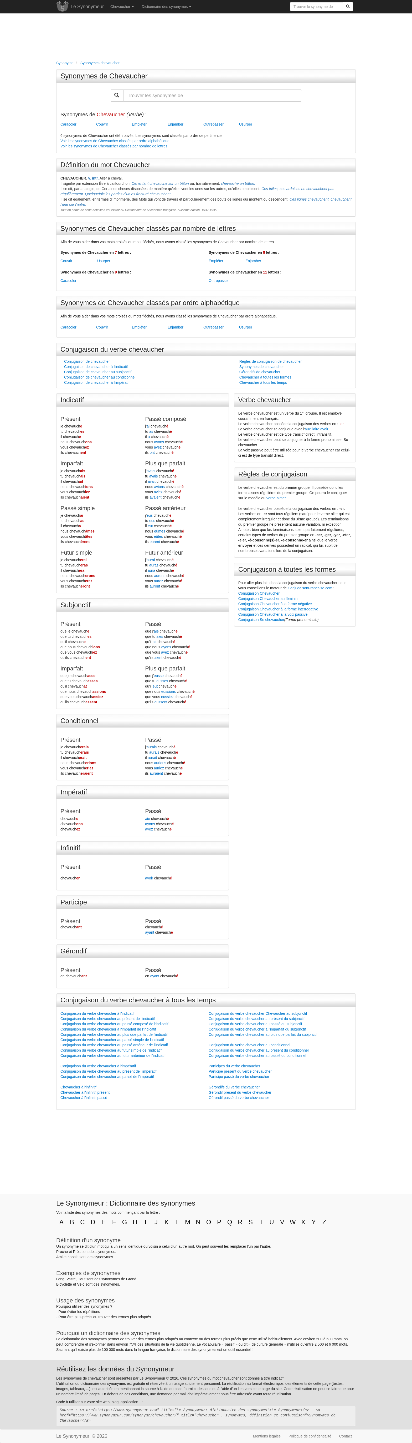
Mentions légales (267, 1436)
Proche (62, 1252)
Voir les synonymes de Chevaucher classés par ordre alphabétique (114, 141)
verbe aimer (276, 498)
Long (60, 1279)
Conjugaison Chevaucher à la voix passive (273, 614)
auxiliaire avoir (316, 429)
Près (77, 1252)
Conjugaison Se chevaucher (261, 620)
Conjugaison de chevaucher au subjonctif (97, 372)
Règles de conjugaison (272, 474)
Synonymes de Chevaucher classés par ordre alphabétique (150, 303)
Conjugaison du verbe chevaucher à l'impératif (98, 1066)
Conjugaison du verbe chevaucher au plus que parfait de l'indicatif (114, 1034)
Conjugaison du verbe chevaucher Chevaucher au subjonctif (258, 1013)
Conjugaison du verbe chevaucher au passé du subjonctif (255, 1024)
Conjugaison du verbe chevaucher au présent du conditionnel (259, 1050)
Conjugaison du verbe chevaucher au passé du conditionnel (257, 1055)
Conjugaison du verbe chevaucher (112, 349)
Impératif (73, 792)
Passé (153, 624)
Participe (73, 902)
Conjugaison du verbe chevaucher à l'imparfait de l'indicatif (108, 1029)
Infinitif (70, 848)
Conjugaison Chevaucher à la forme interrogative (278, 609)
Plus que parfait (165, 463)
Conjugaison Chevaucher (259, 593)
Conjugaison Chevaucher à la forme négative (275, 604)
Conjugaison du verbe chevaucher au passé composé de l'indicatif (114, 1024)
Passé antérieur (165, 508)
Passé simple (77, 508)
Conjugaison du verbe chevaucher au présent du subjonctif (257, 1019)
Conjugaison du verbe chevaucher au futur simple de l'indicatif (111, 1050)
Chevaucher (122, 6)
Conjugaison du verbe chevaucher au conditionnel (249, 1045)
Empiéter (139, 124)
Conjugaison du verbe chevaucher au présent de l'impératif (108, 1071)
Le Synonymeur (87, 6)
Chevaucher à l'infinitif (78, 1087)
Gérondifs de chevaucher (259, 372)
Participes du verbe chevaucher (234, 1066)
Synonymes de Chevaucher (104, 76)
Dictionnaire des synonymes (166, 6)
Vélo (80, 1284)
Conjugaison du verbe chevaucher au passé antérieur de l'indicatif (114, 1045)
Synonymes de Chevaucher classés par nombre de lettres (148, 228)
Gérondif (73, 951)
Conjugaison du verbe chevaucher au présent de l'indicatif (107, 1019)
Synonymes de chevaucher (261, 367)
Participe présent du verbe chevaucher (240, 1071)
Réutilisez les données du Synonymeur (115, 1369)
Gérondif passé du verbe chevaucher (239, 1098)
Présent (70, 419)
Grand (131, 1279)
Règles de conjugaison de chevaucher (270, 361)
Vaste (71, 1279)
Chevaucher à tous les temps (263, 382)
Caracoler (68, 124)
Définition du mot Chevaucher (105, 165)
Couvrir (102, 124)
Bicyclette (64, 1284)
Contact (345, 1436)
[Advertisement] (206, 36)
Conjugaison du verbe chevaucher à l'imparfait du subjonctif (257, 1029)
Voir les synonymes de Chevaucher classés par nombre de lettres (113, 146)
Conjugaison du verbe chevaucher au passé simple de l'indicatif (112, 1040)
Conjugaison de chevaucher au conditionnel (100, 377)
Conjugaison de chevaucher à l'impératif (97, 382)
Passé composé (165, 419)
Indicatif (72, 400)
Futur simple (76, 552)
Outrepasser (213, 124)
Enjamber (175, 124)
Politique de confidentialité (310, 1436)
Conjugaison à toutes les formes (287, 569)
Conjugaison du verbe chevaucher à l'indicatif (97, 1013)
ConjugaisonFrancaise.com (310, 588)
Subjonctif (75, 605)
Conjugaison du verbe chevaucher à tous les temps (138, 1000)
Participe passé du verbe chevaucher (239, 1076)
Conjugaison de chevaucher (87, 361)
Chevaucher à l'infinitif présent (85, 1092)
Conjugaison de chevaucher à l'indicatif (96, 367)
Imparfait (71, 463)
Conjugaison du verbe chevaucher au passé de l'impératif (107, 1076)
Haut (81, 1279)
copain (73, 1257)
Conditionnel (79, 721)
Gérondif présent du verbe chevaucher (240, 1092)
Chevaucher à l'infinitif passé (83, 1098)
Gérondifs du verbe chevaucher (234, 1087)
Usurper (245, 124)
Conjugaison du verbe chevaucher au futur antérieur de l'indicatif (113, 1055)
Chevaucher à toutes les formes (265, 377)
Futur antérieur (164, 552)
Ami (59, 1257)
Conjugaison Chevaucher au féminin (268, 598)
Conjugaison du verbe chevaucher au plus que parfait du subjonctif (263, 1034)
